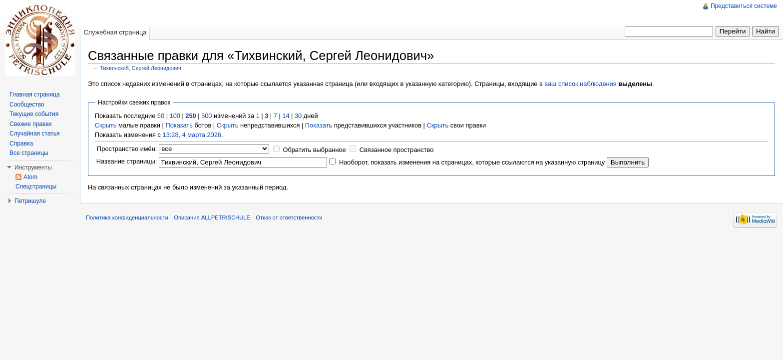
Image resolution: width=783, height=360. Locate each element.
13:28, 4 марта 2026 (192, 134)
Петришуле (30, 201)
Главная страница (34, 94)
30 (298, 116)
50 (160, 116)
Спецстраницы (35, 186)
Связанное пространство (397, 150)
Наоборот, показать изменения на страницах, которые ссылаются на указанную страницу (472, 162)
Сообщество (26, 104)
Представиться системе (744, 6)
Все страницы (28, 153)
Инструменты (33, 167)
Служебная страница (114, 32)
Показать (178, 125)
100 (175, 116)
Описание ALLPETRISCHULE (212, 217)
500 (206, 116)
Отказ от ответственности (289, 217)
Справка (21, 143)
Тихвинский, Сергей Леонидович (140, 68)
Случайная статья (34, 133)
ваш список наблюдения (580, 84)
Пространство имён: (127, 148)
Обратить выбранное (314, 150)
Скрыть (106, 125)
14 (285, 116)
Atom (30, 177)
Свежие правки (30, 124)
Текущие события (33, 114)
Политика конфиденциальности (127, 217)
